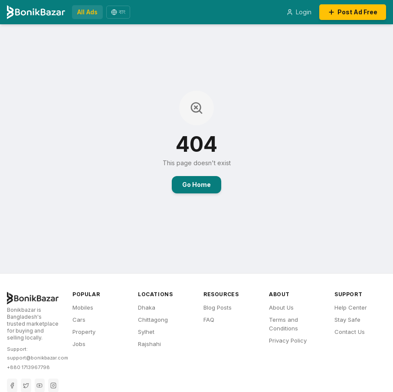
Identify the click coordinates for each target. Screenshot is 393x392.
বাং (118, 12)
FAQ (208, 319)
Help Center (350, 307)
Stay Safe (347, 319)
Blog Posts (217, 307)
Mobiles (82, 307)
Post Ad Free (352, 12)
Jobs (78, 343)
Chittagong (153, 319)
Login (298, 12)
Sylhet (146, 331)
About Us (281, 307)
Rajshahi (149, 343)
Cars (78, 319)
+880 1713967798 (28, 367)
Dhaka (146, 307)
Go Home (196, 184)
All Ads (87, 12)
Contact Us (349, 331)
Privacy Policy (288, 340)
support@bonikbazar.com (37, 358)
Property (83, 331)
